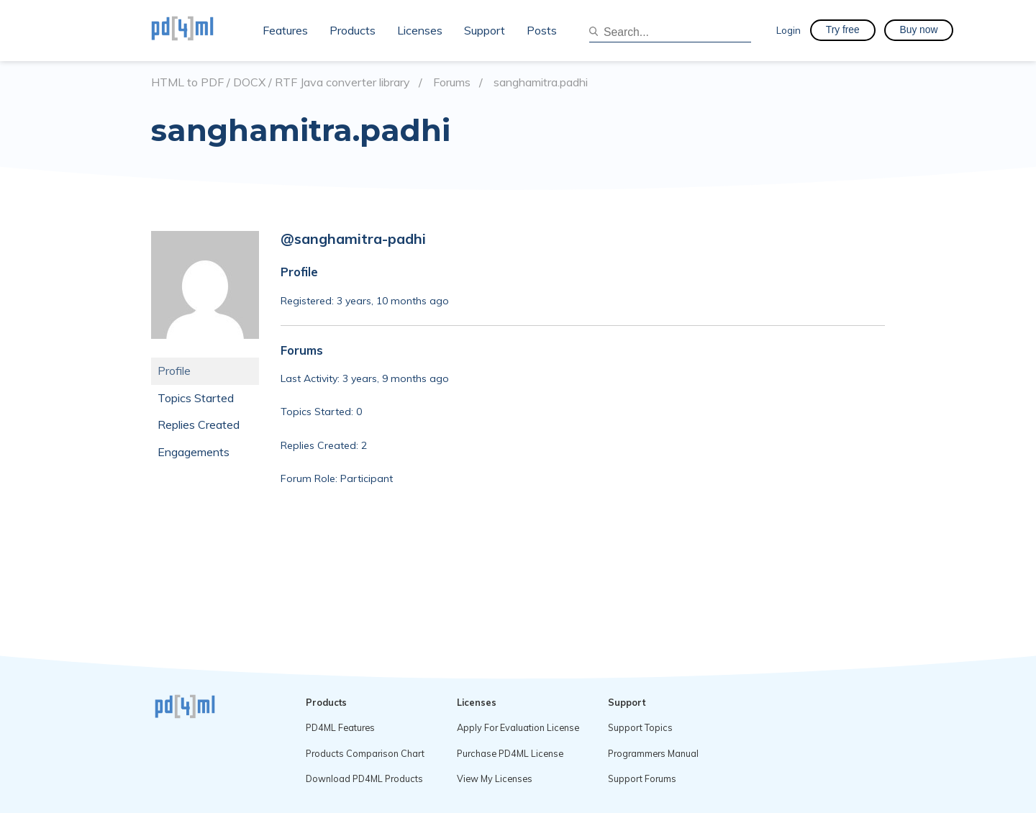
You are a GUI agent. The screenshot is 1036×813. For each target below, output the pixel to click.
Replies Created (199, 424)
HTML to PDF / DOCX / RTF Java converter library (280, 82)
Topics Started (196, 398)
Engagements (194, 452)
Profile (174, 370)
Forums (452, 82)
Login (788, 30)
